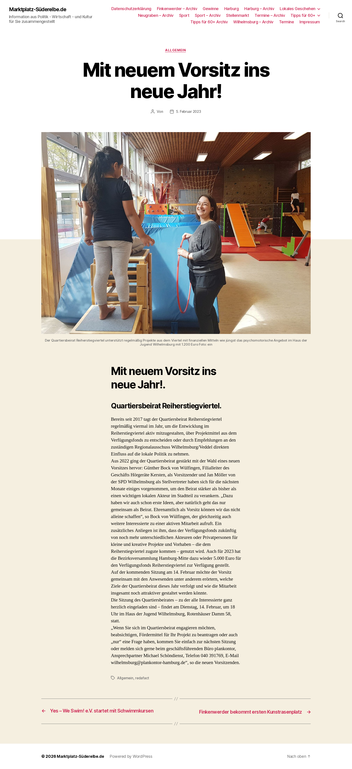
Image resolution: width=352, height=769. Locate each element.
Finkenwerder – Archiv (177, 8)
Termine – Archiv (270, 15)
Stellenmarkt (237, 15)
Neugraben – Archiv (156, 15)
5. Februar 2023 (188, 112)
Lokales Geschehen (297, 8)
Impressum (309, 22)
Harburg (231, 8)
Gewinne (211, 8)
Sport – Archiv (207, 15)
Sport (184, 15)
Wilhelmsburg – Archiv (253, 22)
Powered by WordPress (132, 756)
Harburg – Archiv (259, 8)
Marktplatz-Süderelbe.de (40, 9)
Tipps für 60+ (302, 15)
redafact (143, 678)
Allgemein (176, 51)
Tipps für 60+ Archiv (209, 22)
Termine (286, 22)
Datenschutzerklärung (131, 8)
